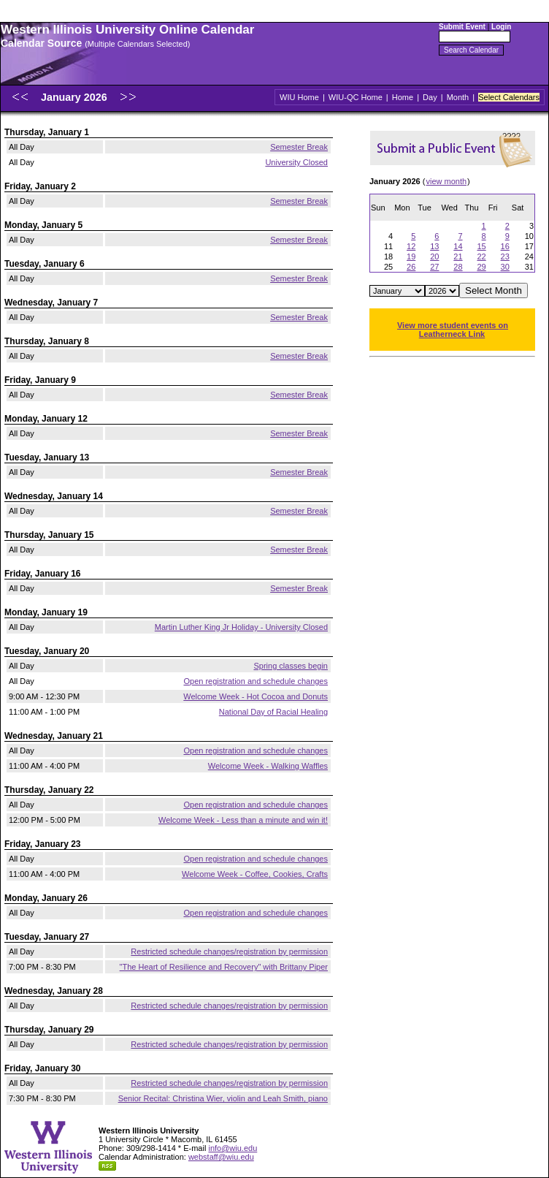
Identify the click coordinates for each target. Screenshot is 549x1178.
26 (411, 266)
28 (457, 266)
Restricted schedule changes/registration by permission (229, 951)
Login (501, 27)
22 (481, 256)
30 (505, 266)
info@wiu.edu (232, 1148)
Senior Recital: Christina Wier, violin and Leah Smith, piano (223, 1098)
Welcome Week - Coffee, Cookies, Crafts (255, 874)
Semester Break (299, 146)
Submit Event (462, 27)
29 (481, 266)
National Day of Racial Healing (273, 711)
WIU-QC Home (356, 97)
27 (434, 266)
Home (402, 97)
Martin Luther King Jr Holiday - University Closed (241, 627)
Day (430, 97)
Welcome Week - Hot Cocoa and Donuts (255, 696)
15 (481, 246)
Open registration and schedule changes (255, 681)
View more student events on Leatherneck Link (452, 329)
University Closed (296, 162)
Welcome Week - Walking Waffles (268, 765)
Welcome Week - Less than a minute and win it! (243, 820)
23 (505, 256)
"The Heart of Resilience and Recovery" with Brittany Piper (224, 966)
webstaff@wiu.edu (221, 1156)
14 (457, 246)
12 (411, 246)
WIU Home (299, 97)
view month (446, 181)
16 (505, 246)
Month (458, 97)
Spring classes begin (290, 665)
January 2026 (75, 97)
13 (434, 246)
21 (457, 256)
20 (434, 256)
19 (411, 256)
